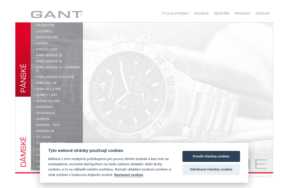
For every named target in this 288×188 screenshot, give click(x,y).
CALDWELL (44, 31)
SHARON (43, 119)
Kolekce (201, 13)
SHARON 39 (45, 131)
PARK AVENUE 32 (49, 61)
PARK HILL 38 (46, 83)
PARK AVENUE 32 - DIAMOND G (58, 69)
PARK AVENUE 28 (49, 55)
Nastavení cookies (128, 175)
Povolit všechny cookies (211, 156)
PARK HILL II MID (48, 89)
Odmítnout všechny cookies (211, 169)
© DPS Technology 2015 (257, 176)
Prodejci (242, 13)
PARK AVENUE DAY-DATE (55, 77)
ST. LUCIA (43, 137)
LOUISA (42, 43)
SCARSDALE (45, 113)
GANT (57, 14)
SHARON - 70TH (48, 125)
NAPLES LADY (47, 49)
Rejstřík (221, 13)
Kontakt (263, 13)
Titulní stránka (175, 13)
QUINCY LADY (47, 95)
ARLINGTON (45, 25)
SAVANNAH (44, 107)
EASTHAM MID (47, 37)
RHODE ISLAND (48, 101)
